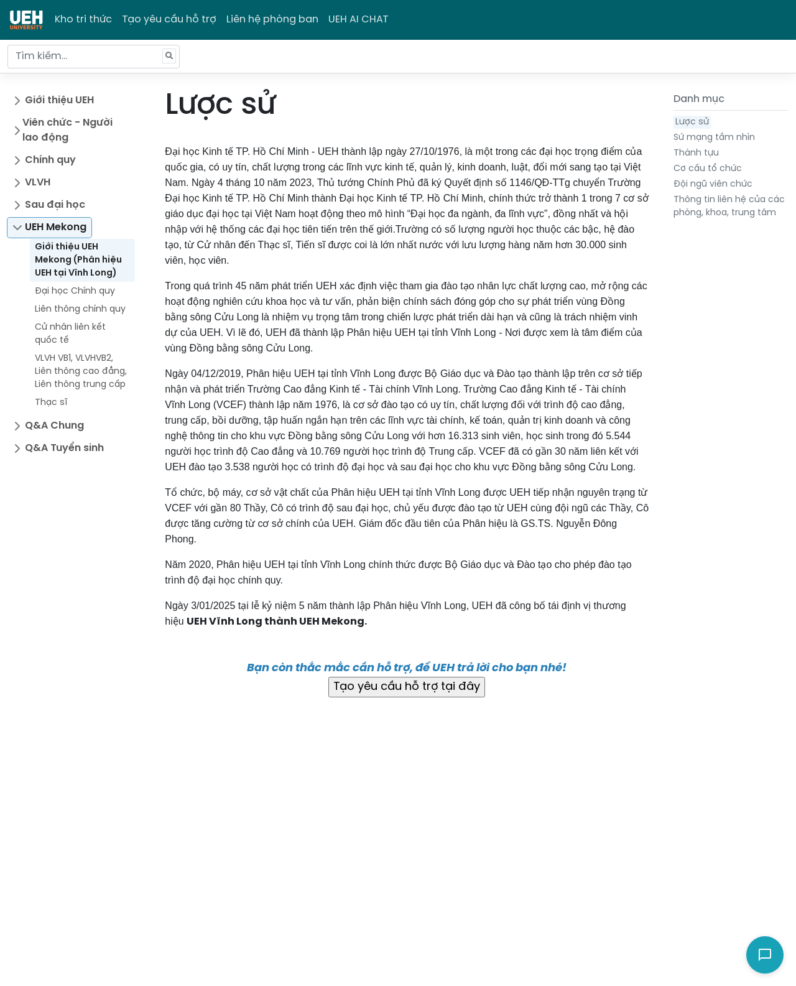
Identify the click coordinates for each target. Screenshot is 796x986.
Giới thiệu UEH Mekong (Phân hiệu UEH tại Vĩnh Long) (78, 260)
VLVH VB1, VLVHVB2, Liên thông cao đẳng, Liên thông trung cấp (81, 371)
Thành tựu (696, 153)
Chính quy (50, 160)
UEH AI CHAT (358, 19)
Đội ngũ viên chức (712, 184)
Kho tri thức (83, 19)
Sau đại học (55, 205)
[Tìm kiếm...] (93, 56)
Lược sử (692, 122)
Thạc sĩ (51, 402)
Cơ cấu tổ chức (707, 169)
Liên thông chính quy (80, 309)
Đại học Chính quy (75, 291)
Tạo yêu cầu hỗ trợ (169, 19)
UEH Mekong (55, 227)
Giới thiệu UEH (59, 100)
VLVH (37, 182)
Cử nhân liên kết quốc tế (70, 334)
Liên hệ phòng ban (272, 19)
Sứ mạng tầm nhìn (714, 137)
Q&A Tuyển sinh (64, 448)
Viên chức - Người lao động (67, 130)
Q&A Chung (54, 426)
